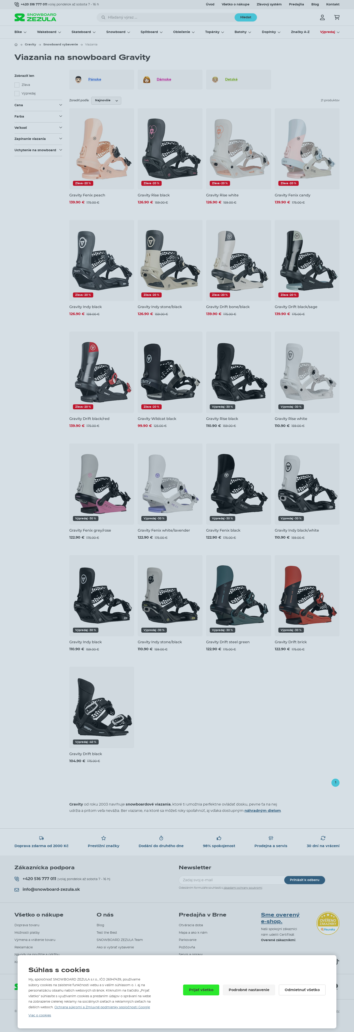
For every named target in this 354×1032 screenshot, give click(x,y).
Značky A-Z (300, 32)
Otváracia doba (191, 925)
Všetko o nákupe (235, 4)
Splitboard (149, 32)
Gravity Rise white (222, 195)
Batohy (241, 32)
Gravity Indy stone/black (160, 307)
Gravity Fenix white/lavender (164, 530)
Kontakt (333, 4)
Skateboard (81, 32)
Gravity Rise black (154, 195)
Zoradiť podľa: (79, 100)
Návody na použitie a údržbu (36, 954)
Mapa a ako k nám (193, 932)
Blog (315, 4)
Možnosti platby (27, 932)
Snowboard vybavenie (60, 44)
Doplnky (269, 32)
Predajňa (296, 4)
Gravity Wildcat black (157, 419)
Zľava (26, 85)
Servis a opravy (191, 954)
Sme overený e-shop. (280, 918)
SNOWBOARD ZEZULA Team (120, 940)
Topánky (212, 32)
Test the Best (107, 932)
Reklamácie (23, 947)
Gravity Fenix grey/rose (90, 530)
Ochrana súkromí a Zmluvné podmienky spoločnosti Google (102, 1007)
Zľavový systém (269, 4)
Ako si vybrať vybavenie (115, 947)
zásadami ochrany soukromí (243, 887)
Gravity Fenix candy (292, 195)
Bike (18, 32)
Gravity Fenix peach (87, 195)
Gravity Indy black (85, 307)
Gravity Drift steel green (228, 642)
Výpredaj (327, 32)
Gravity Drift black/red (89, 419)
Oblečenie (181, 32)
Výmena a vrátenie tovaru (34, 940)
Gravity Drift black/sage (296, 307)
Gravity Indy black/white (297, 530)
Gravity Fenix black (223, 530)
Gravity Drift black (85, 754)
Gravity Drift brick (291, 642)
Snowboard (116, 32)
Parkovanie (187, 940)
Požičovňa (187, 947)
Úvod (210, 4)
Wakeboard (46, 32)
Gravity (30, 44)
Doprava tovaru (26, 925)
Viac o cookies (39, 1015)
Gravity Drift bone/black (228, 307)
